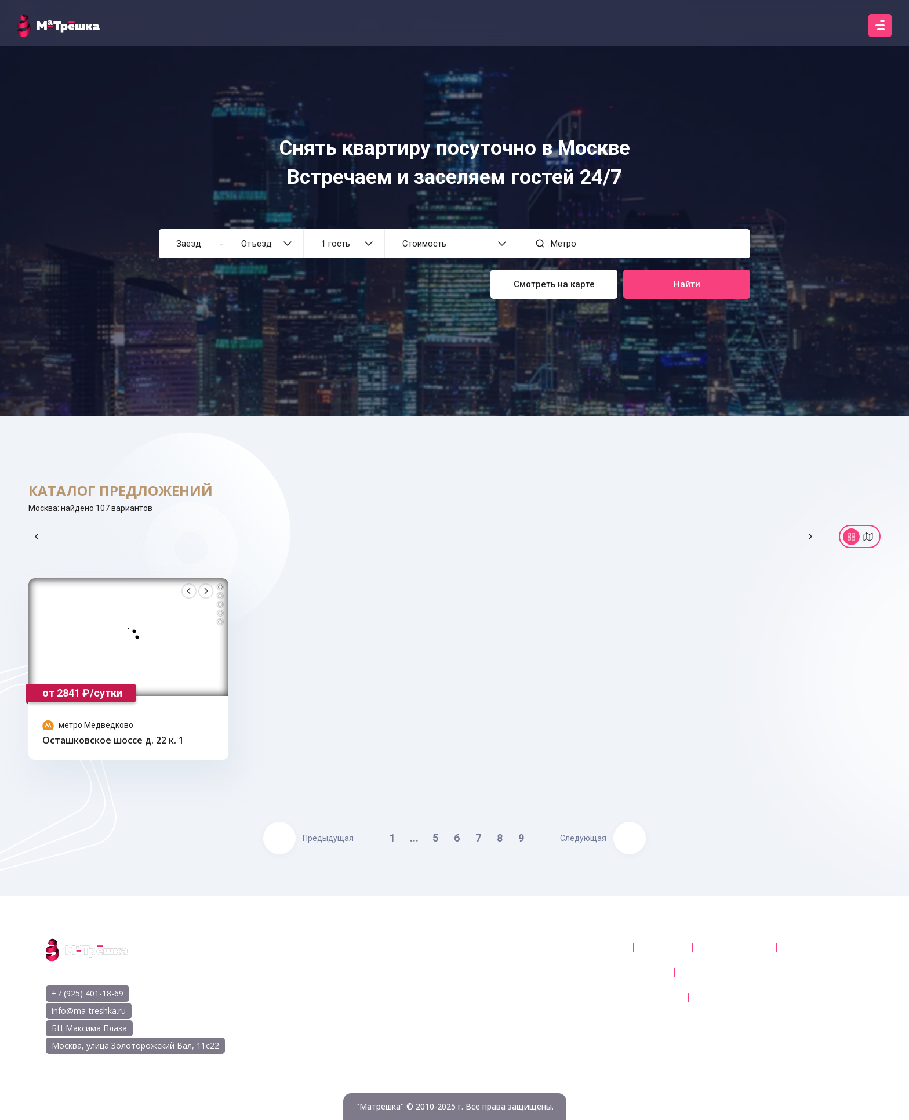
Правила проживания (743, 997)
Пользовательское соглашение (597, 972)
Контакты (807, 947)
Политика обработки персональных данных (774, 972)
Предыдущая (308, 838)
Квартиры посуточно (577, 947)
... (414, 838)
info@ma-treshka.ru (89, 1010)
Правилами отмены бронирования (604, 997)
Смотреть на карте (554, 284)
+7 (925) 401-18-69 (87, 993)
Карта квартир (733, 947)
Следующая (603, 838)
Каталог (661, 947)
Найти (687, 284)
